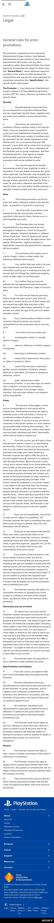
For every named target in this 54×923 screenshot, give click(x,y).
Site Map (29, 909)
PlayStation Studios (11, 826)
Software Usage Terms (45, 910)
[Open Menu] (3, 4)
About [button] (27, 815)
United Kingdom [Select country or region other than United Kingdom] (14, 905)
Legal (14, 809)
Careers (7, 823)
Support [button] (27, 855)
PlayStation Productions (13, 830)
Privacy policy (13, 909)
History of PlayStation (12, 837)
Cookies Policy (36, 909)
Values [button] (27, 850)
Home (6, 809)
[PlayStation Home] (27, 4)
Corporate (8, 834)
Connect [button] (27, 867)
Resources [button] (27, 861)
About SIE (8, 819)
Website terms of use (21, 910)
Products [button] (27, 844)
